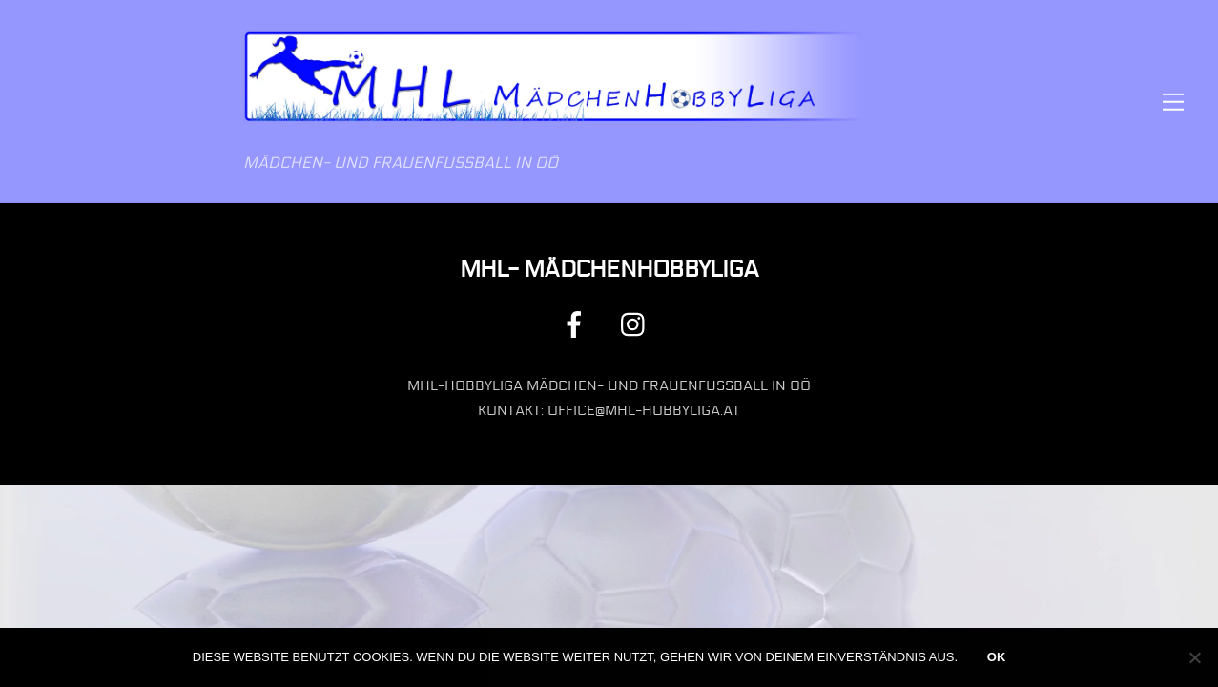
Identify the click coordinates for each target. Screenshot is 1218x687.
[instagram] (637, 324)
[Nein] (1194, 657)
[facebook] (577, 324)
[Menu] (1173, 101)
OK (996, 657)
